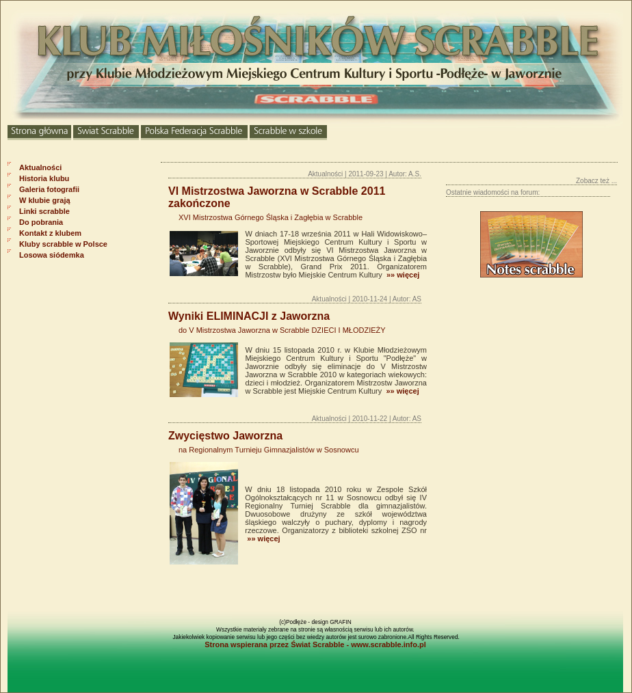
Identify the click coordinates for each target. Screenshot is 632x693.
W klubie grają (44, 200)
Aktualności (40, 167)
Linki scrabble (44, 211)
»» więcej (401, 275)
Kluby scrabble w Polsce (63, 244)
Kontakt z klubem (50, 233)
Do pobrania (41, 222)
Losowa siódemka (51, 255)
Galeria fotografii (49, 189)
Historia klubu (44, 178)
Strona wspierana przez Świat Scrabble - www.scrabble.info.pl (315, 644)
